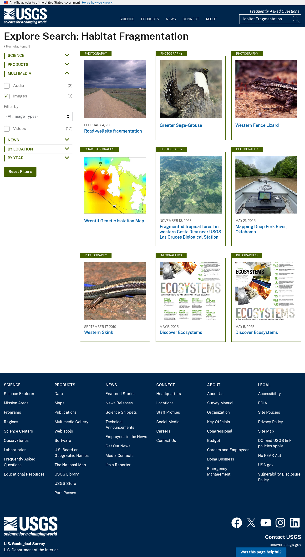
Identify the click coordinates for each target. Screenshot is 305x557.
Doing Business (220, 459)
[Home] (25, 23)
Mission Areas (16, 403)
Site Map (266, 431)
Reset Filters (20, 171)
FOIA (262, 403)
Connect (191, 19)
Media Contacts (119, 455)
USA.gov (265, 465)
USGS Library (67, 474)
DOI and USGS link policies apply (274, 443)
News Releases (119, 403)
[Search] (296, 19)
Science (127, 19)
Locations (164, 403)
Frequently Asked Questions (274, 11)
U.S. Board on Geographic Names (72, 453)
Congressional (219, 431)
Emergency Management (218, 471)
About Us (215, 393)
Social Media (167, 422)
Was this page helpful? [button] (261, 552)
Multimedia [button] (19, 73)
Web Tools (64, 431)
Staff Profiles (168, 412)
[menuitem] (127, 16)
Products (150, 19)
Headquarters (168, 393)
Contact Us (166, 440)
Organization (218, 412)
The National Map (70, 465)
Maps (59, 403)
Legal (264, 385)
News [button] (13, 140)
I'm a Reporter (118, 465)
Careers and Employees (228, 450)
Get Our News (118, 446)
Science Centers (18, 431)
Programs (12, 412)
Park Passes (65, 493)
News (171, 19)
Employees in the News (126, 436)
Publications (65, 412)
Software (63, 440)
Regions (11, 422)
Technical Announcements (120, 425)
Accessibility (269, 393)
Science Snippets (121, 412)
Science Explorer (19, 393)
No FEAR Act (269, 455)
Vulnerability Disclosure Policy (279, 477)
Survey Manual (220, 403)
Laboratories (15, 450)
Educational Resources (24, 474)
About (211, 19)
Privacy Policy (270, 422)
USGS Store (65, 483)
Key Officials (218, 422)
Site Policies (269, 412)
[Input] (270, 19)
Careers (163, 431)
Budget (213, 440)
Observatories (16, 440)
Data (59, 393)
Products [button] (18, 64)
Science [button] (16, 55)
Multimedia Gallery (71, 422)
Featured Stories (120, 393)
